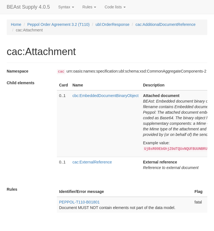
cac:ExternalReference (92, 162)
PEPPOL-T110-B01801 (79, 202)
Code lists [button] (114, 7)
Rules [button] (89, 7)
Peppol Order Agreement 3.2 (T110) (58, 24)
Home (16, 24)
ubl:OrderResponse (112, 24)
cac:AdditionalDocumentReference (165, 24)
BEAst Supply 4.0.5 (28, 7)
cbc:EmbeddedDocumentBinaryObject (105, 95)
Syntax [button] (66, 7)
